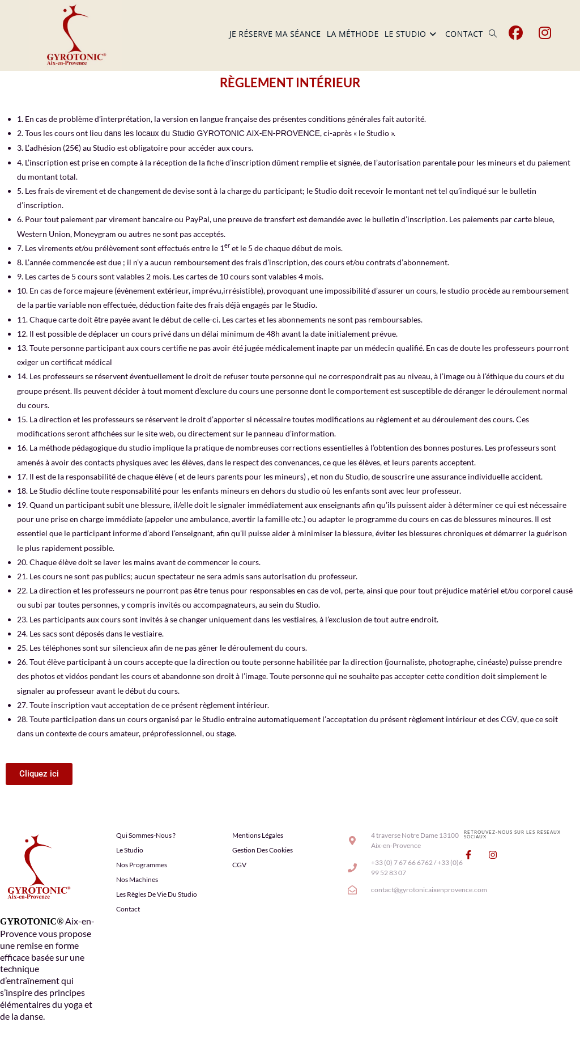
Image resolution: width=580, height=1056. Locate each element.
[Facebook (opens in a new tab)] (515, 33)
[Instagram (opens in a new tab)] (545, 33)
